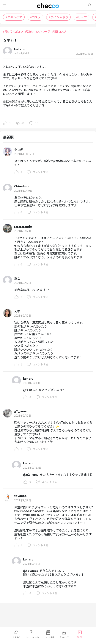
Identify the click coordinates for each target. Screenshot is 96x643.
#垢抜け (29, 31)
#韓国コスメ (59, 31)
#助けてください (13, 31)
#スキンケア (42, 31)
